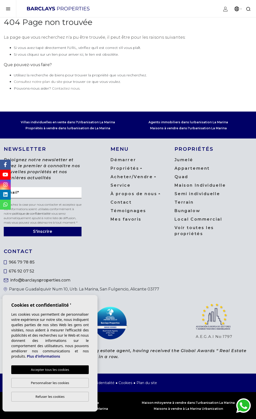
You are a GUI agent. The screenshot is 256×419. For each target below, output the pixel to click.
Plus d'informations (43, 356)
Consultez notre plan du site (38, 81)
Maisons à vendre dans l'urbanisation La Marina (188, 128)
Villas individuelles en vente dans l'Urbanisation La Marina (68, 122)
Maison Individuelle (200, 185)
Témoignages (128, 210)
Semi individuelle (197, 193)
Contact (121, 202)
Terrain (184, 202)
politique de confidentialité (31, 213)
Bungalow (187, 210)
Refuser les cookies (50, 396)
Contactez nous (66, 88)
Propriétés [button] (124, 168)
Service (120, 185)
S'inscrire (42, 231)
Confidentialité (101, 383)
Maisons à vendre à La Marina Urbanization (188, 409)
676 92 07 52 (19, 271)
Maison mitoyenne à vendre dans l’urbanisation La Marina (188, 403)
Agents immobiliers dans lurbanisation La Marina (188, 122)
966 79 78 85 (19, 262)
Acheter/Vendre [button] (131, 176)
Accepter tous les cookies (50, 369)
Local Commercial (198, 219)
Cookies (125, 383)
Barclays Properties (58, 8)
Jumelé (183, 159)
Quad (181, 176)
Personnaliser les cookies (50, 383)
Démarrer (123, 159)
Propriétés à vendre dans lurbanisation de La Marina (68, 128)
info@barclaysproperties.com (37, 280)
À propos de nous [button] (133, 193)
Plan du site (146, 383)
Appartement (192, 168)
